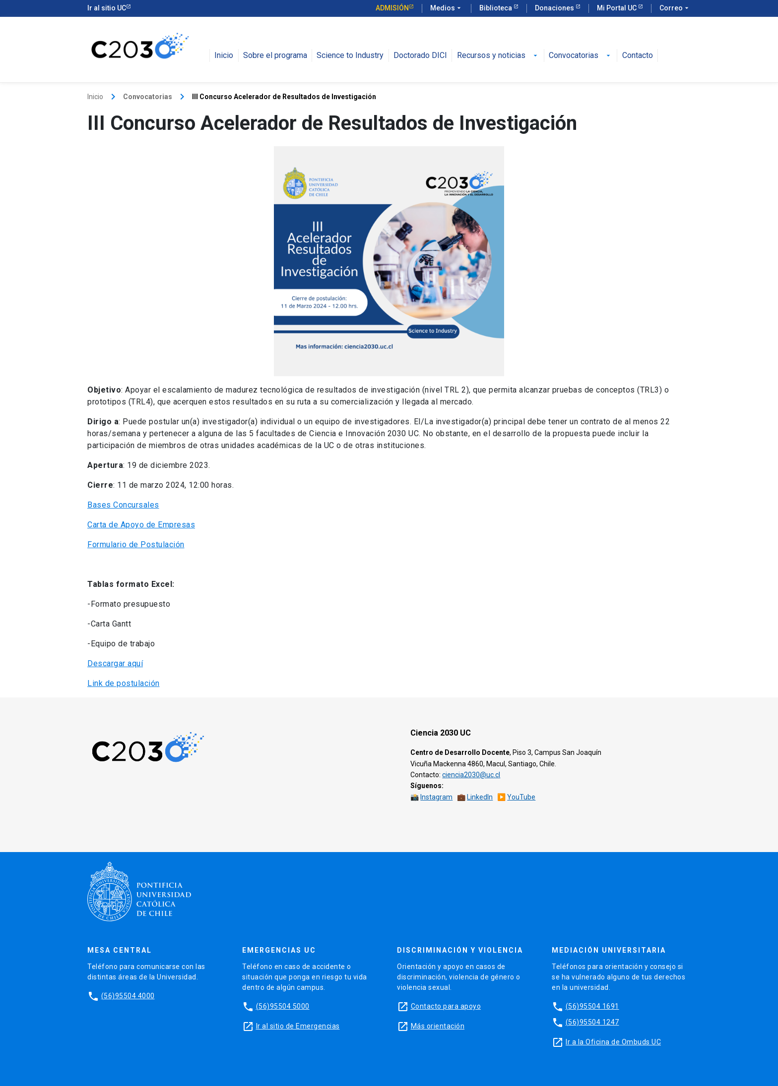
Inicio (223, 56)
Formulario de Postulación (136, 544)
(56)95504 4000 (128, 996)
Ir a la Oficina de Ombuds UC (613, 1042)
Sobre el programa (275, 56)
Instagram (436, 797)
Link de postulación (123, 683)
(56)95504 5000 (283, 1006)
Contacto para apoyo (446, 1006)
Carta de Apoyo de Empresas (141, 524)
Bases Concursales (123, 505)
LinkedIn (480, 797)
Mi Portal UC (617, 8)
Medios (446, 8)
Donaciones (555, 8)
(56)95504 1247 (592, 1022)
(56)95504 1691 (592, 1006)
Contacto (637, 56)
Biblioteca (496, 8)
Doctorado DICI (420, 56)
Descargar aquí (115, 663)
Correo (675, 8)
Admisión (392, 8)
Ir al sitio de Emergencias (298, 1026)
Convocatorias (580, 56)
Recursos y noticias (498, 56)
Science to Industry (350, 56)
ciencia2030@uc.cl (471, 775)
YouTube (521, 797)
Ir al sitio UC (106, 8)
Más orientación (438, 1026)
